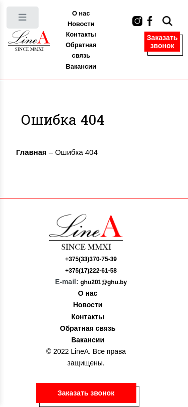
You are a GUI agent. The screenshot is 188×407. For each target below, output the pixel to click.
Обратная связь (81, 50)
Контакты (81, 34)
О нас (81, 13)
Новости (81, 24)
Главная (31, 152)
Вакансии (81, 66)
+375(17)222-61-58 (91, 270)
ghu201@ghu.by (103, 282)
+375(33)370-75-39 (91, 259)
